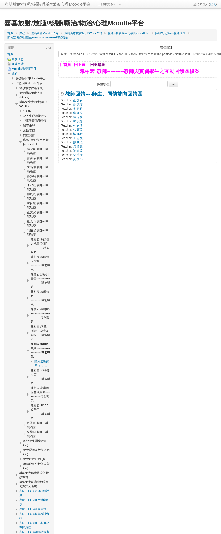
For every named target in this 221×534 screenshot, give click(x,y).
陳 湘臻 (78, 150)
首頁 (10, 54)
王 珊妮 (78, 138)
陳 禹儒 (78, 155)
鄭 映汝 (78, 142)
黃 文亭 (78, 159)
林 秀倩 (78, 125)
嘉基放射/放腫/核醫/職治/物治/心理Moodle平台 (47, 4)
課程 (15, 73)
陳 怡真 (78, 146)
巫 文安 (78, 100)
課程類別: (166, 47)
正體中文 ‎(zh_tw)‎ (110, 4)
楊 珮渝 (78, 134)
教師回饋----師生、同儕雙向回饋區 (103, 93)
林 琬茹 (78, 121)
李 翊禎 (78, 113)
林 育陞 (78, 129)
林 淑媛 (78, 117)
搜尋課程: (103, 84)
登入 (213, 4)
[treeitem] (29, 54)
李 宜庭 (78, 108)
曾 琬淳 (78, 104)
